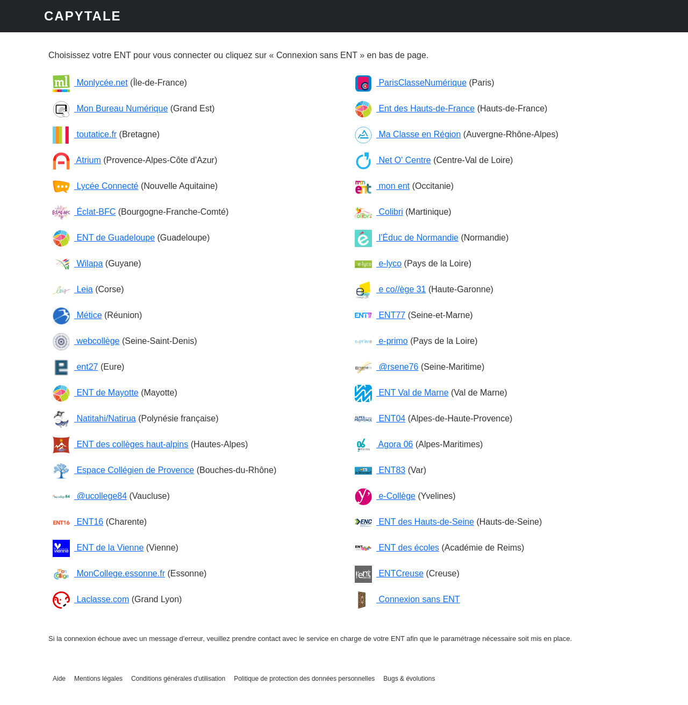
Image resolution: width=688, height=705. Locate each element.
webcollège (86, 341)
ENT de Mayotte (96, 392)
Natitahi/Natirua (94, 418)
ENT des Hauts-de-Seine (414, 521)
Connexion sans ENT (407, 599)
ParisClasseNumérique (411, 82)
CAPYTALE (82, 16)
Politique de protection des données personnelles (304, 678)
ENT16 (78, 521)
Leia (73, 289)
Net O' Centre (393, 160)
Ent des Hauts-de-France (415, 108)
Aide (59, 678)
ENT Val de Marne (402, 392)
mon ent (382, 186)
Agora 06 (384, 444)
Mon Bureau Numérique (110, 108)
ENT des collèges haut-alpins (120, 444)
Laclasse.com (91, 599)
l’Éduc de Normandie (406, 237)
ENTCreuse (389, 573)
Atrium (77, 160)
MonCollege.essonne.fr (109, 573)
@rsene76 (387, 366)
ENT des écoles (397, 547)
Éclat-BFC (84, 211)
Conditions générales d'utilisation (178, 678)
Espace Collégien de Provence (123, 470)
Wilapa (78, 263)
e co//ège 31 (390, 289)
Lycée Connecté (95, 186)
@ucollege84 (90, 495)
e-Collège (385, 495)
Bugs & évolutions (409, 678)
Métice (77, 315)
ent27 (75, 366)
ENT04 (380, 418)
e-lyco (378, 263)
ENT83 (380, 470)
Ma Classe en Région (408, 134)
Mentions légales (98, 678)
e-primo (381, 341)
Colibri (379, 211)
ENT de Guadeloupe (104, 237)
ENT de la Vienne (98, 547)
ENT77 (380, 315)
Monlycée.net (90, 82)
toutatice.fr (85, 134)
